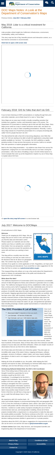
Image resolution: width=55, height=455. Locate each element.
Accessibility (41, 444)
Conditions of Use (41, 440)
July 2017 (16, 18)
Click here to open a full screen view (14, 43)
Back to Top (13, 440)
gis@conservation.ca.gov (30, 268)
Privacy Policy (13, 444)
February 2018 (25, 18)
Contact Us (13, 447)
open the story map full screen (14, 218)
